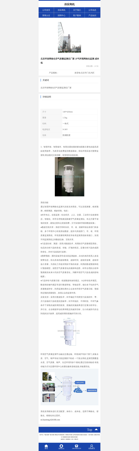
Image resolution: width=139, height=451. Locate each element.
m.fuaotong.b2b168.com (50, 420)
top (89, 429)
